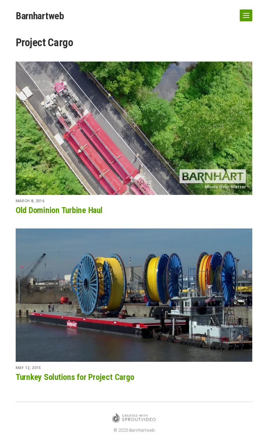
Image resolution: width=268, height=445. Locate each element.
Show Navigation (245, 12)
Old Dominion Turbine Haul (59, 210)
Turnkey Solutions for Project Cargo (75, 377)
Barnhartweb (40, 16)
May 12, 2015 (28, 368)
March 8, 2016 (30, 201)
